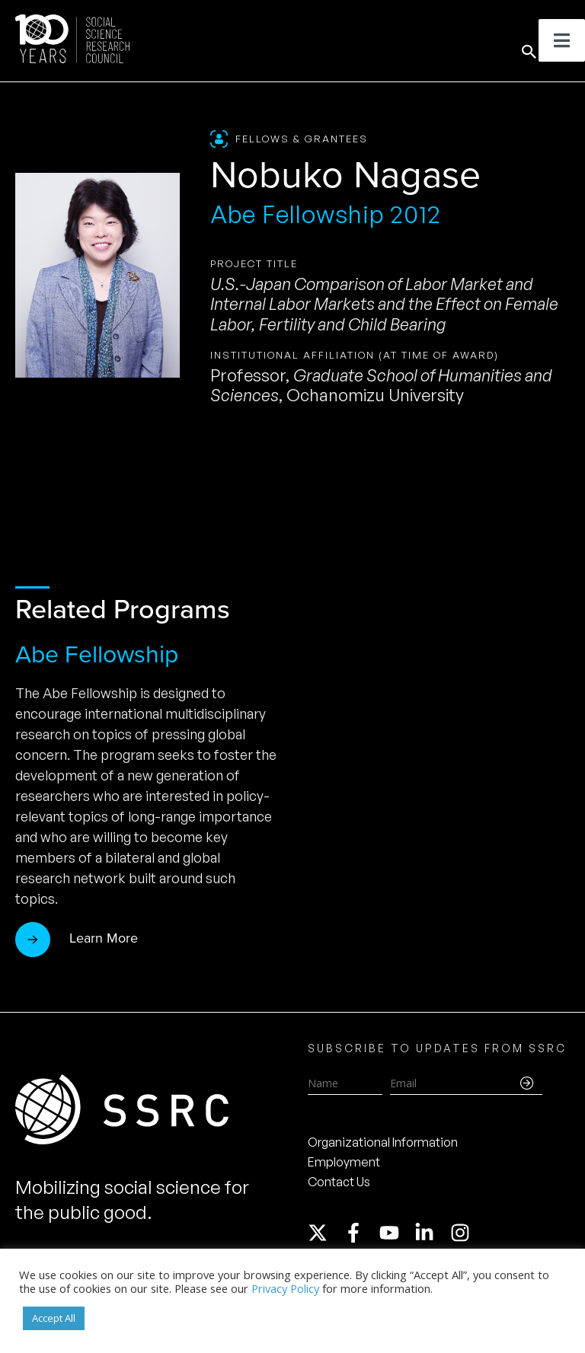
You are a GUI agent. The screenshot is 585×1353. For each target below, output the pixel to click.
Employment (344, 1162)
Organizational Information (383, 1142)
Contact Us (339, 1181)
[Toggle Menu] (562, 40)
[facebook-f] (360, 1233)
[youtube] (396, 1233)
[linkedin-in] (431, 1233)
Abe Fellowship (96, 654)
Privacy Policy (285, 1288)
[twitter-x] (324, 1233)
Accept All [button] (53, 1318)
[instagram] (463, 1233)
